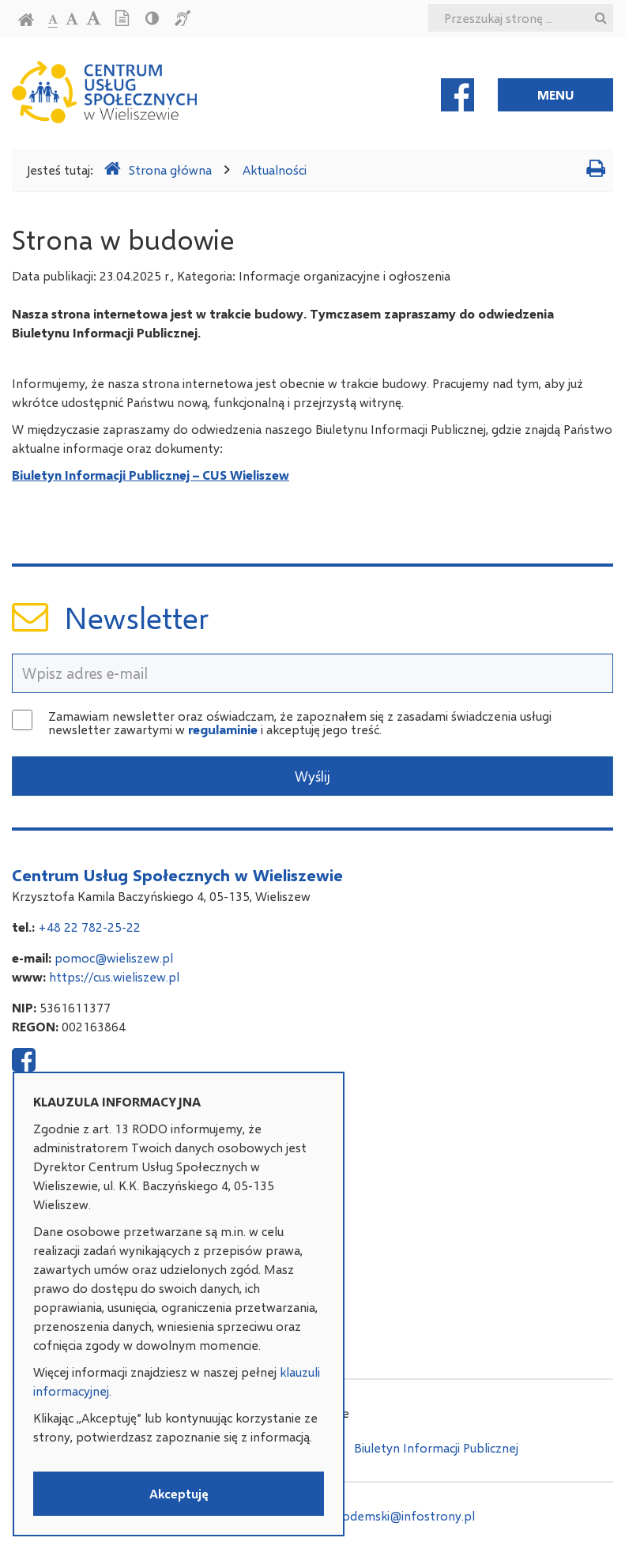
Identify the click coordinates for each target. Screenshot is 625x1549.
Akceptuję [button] (179, 1493)
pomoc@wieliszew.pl (114, 957)
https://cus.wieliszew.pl (114, 976)
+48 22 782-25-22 (89, 926)
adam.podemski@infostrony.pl (388, 1515)
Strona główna (158, 168)
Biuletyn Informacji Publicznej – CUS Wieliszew (150, 474)
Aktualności (275, 169)
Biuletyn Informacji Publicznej (436, 1447)
